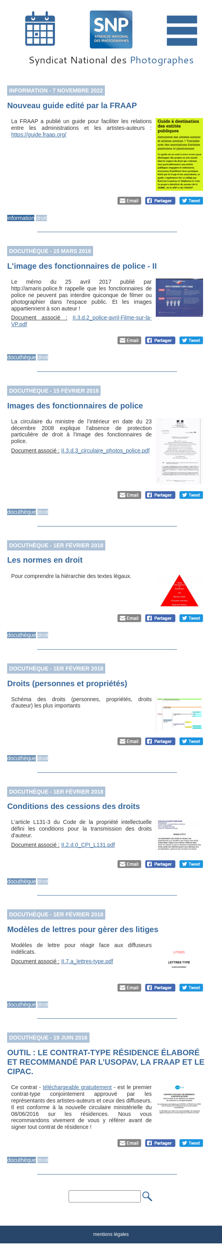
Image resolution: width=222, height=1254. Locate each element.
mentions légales (111, 1234)
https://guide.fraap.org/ (38, 134)
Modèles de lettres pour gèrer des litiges (82, 929)
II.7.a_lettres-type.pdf (87, 961)
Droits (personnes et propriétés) (67, 683)
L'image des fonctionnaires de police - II (82, 266)
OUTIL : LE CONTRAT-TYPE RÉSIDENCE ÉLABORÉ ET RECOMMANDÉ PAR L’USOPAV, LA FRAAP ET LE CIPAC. (105, 1062)
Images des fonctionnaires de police (75, 405)
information (20, 218)
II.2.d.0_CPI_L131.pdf (88, 845)
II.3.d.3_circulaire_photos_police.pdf (105, 450)
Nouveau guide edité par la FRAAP (72, 105)
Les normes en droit (44, 560)
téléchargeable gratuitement (77, 1087)
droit (41, 218)
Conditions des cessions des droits (73, 806)
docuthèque (21, 357)
